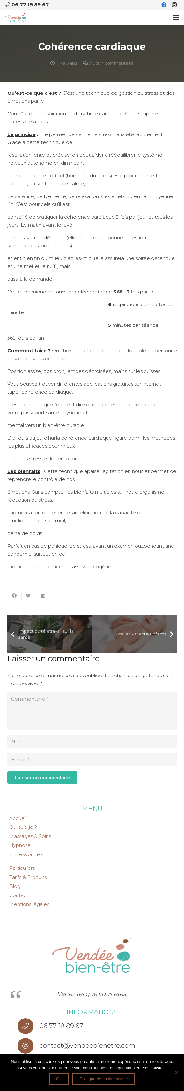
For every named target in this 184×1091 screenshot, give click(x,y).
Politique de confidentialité (104, 1078)
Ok (59, 1078)
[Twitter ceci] (29, 595)
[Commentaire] (92, 711)
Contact (18, 895)
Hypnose (20, 845)
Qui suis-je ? (23, 827)
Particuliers (22, 868)
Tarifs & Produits (28, 877)
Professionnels (26, 854)
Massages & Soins (30, 836)
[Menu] (176, 17)
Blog (14, 886)
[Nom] (92, 741)
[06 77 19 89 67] (29, 1026)
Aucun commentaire (111, 62)
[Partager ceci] (14, 595)
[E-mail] (92, 759)
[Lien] (15, 17)
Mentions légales (29, 904)
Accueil (17, 818)
